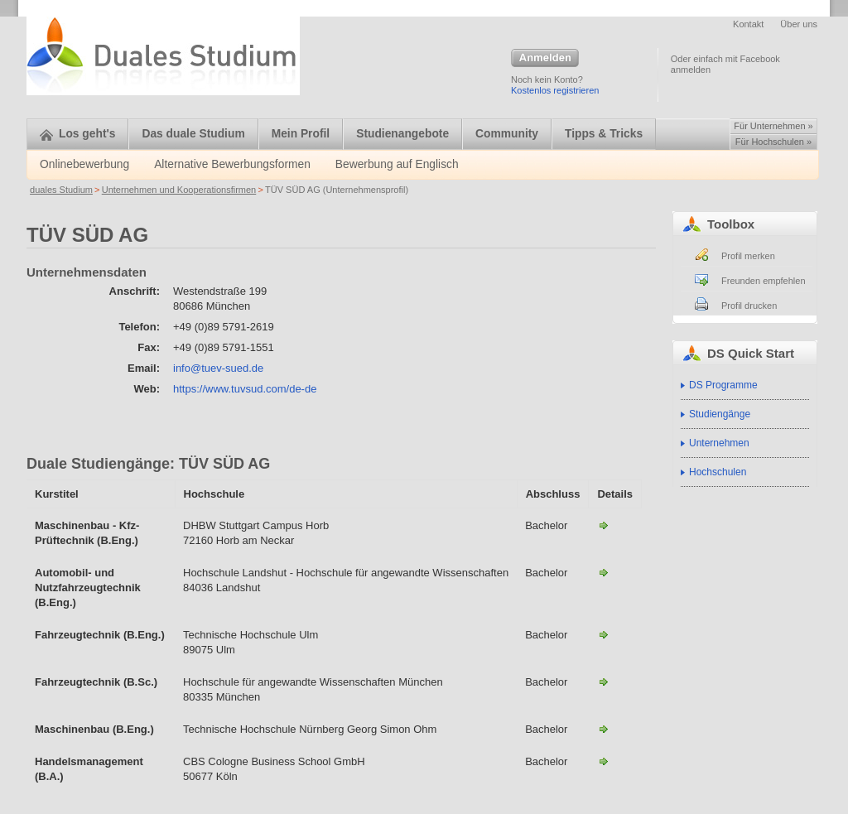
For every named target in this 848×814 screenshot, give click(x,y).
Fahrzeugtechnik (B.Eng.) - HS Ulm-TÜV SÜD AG (603, 634)
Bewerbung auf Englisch (397, 164)
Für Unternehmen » (773, 126)
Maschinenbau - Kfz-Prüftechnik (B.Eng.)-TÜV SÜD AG (603, 525)
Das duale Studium (193, 134)
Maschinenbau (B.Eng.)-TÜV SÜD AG (603, 728)
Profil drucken (749, 306)
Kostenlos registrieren (555, 90)
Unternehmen (719, 443)
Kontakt (748, 24)
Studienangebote (402, 134)
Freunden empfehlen (763, 281)
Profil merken (748, 256)
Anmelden (545, 59)
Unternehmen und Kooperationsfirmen (179, 190)
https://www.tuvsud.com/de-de (244, 389)
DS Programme (723, 385)
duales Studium (61, 190)
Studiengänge (719, 414)
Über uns (798, 24)
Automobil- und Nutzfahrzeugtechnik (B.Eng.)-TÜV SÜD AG (603, 572)
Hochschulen (717, 472)
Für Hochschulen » (773, 142)
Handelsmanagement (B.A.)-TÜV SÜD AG (603, 761)
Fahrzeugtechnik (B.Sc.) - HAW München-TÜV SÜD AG (603, 681)
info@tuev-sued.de (218, 368)
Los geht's (77, 134)
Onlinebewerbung (84, 164)
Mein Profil (301, 134)
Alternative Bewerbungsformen (232, 164)
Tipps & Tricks (604, 134)
